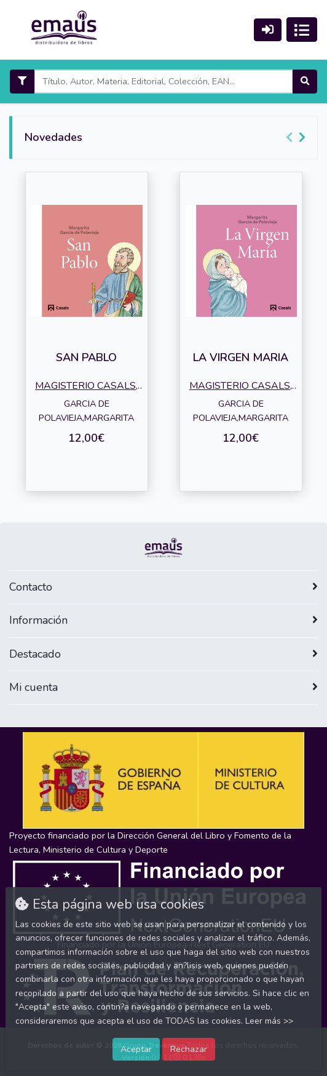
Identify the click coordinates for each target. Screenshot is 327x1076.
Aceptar (136, 1049)
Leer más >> (269, 1021)
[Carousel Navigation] (297, 138)
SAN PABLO (86, 357)
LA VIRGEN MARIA (240, 357)
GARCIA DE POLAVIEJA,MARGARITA (86, 410)
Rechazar (188, 1049)
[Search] (163, 81)
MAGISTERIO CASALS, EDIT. (86, 387)
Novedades (53, 137)
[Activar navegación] (301, 29)
